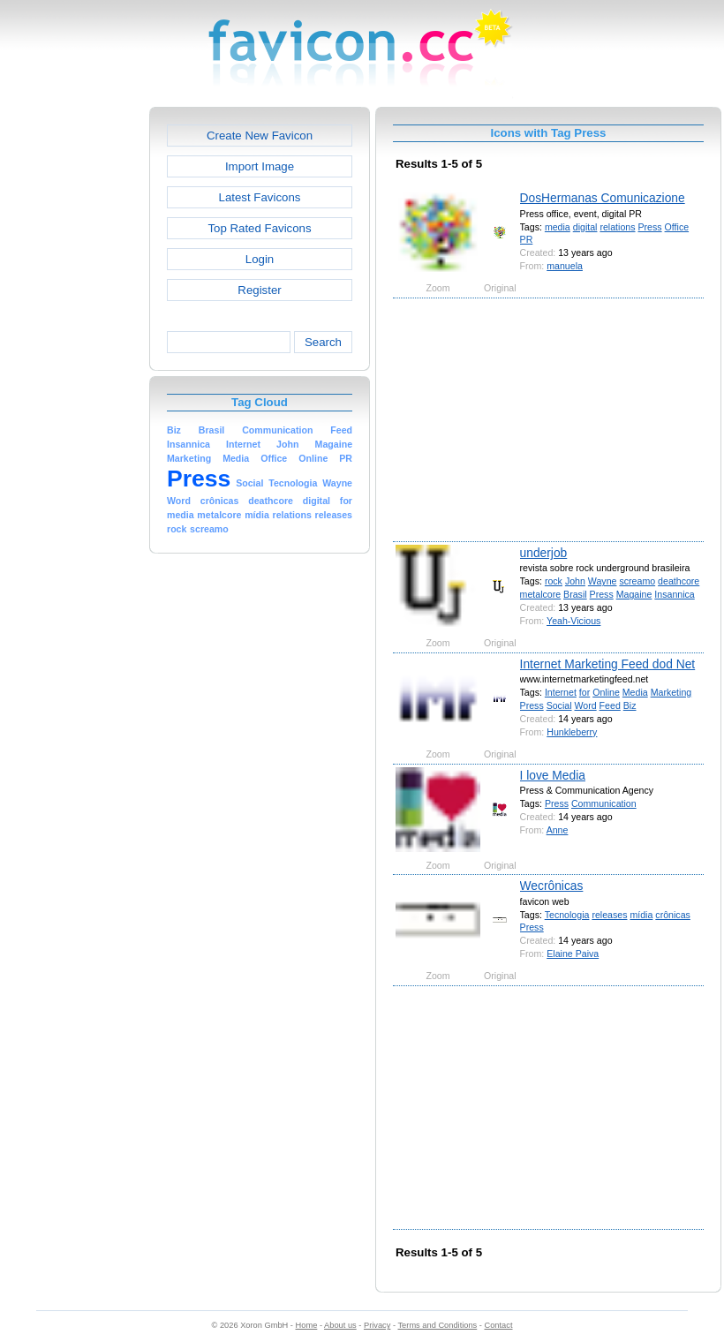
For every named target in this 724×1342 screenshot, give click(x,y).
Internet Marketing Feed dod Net (608, 664)
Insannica (674, 594)
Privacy (377, 1325)
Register (259, 290)
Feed (610, 705)
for (584, 692)
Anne (558, 830)
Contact (499, 1325)
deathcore (678, 581)
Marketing (671, 692)
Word (586, 705)
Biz (630, 705)
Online (606, 692)
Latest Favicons (260, 197)
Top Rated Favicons (259, 228)
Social (559, 705)
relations (617, 227)
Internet (561, 692)
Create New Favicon (260, 135)
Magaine (634, 594)
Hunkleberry (572, 732)
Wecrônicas (552, 885)
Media (635, 692)
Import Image (259, 166)
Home (307, 1325)
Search (323, 342)
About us (340, 1325)
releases (609, 914)
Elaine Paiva (573, 953)
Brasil (575, 594)
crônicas (672, 914)
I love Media (552, 775)
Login (259, 259)
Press (649, 227)
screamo (637, 581)
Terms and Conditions (437, 1325)
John (575, 581)
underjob (544, 553)
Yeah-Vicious (573, 620)
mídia (641, 914)
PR (526, 239)
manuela (565, 265)
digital (585, 227)
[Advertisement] (73, 372)
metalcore (541, 594)
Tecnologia (567, 914)
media (557, 227)
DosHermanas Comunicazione (602, 198)
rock (553, 581)
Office (677, 227)
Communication (604, 803)
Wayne (602, 581)
